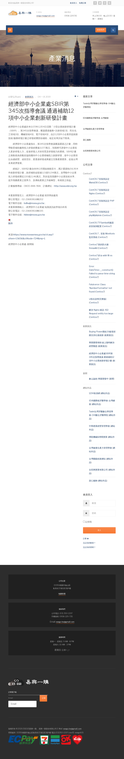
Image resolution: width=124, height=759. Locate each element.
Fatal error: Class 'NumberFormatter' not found (100, 288)
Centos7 (103, 182)
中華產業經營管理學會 (99, 426)
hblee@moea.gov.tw (34, 214)
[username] (102, 503)
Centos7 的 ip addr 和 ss (100, 255)
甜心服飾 (93, 480)
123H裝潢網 (94, 393)
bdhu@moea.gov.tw (34, 203)
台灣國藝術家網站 (97, 458)
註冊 (86, 538)
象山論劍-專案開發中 (99, 378)
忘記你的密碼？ (89, 547)
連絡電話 (67, 12)
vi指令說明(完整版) (97, 299)
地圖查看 (62, 594)
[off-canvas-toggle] (10, 30)
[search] (113, 30)
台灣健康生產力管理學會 (100, 448)
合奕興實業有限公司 (98, 469)
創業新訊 (109, 335)
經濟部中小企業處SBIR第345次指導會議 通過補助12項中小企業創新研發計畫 (41, 111)
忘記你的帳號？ (89, 543)
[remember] (84, 522)
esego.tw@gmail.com (45, 16)
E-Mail (39, 12)
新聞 (112, 378)
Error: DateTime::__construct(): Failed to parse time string (102, 270)
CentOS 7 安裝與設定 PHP (101, 200)
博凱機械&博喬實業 (98, 437)
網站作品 (105, 393)
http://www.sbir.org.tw (65, 186)
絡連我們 (100, 30)
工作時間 (95, 12)
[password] (102, 513)
